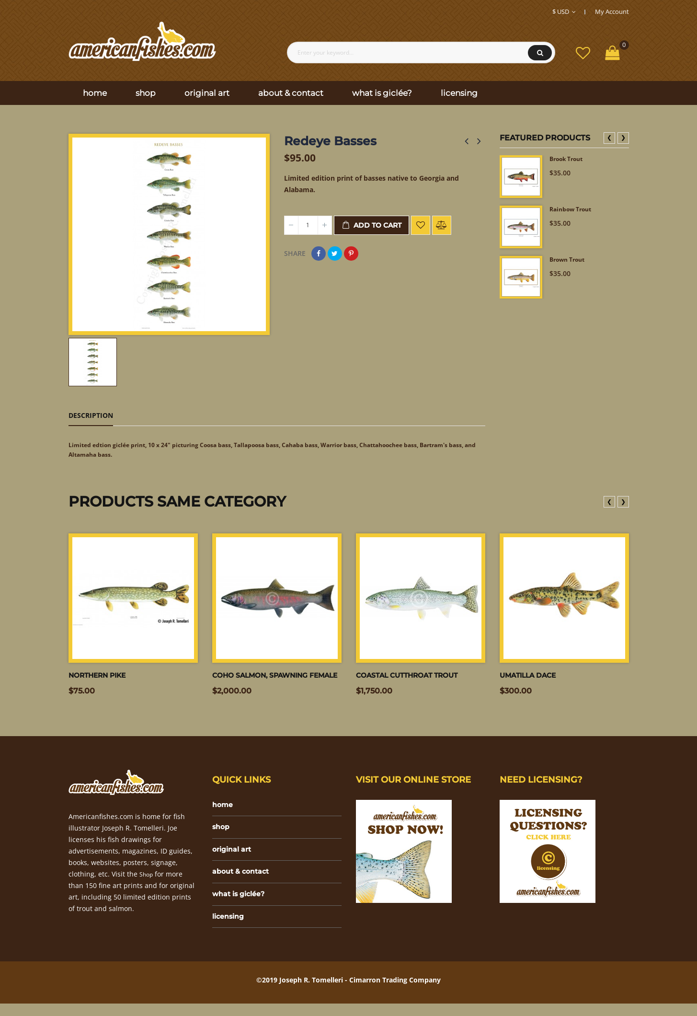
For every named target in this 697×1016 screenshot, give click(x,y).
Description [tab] (91, 415)
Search (540, 52)
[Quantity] (308, 225)
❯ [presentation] (623, 137)
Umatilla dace (532, 677)
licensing (230, 928)
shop (221, 832)
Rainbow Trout (573, 210)
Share (318, 253)
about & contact (243, 880)
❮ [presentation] (609, 137)
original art (234, 856)
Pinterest (351, 253)
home (223, 808)
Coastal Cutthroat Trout (414, 677)
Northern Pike (102, 677)
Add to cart (371, 225)
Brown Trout (570, 260)
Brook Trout (569, 159)
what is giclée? (241, 904)
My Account (612, 11)
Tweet (335, 253)
